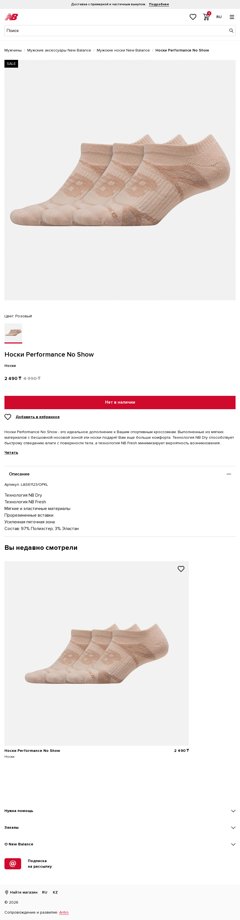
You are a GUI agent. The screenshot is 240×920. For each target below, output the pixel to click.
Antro (64, 912)
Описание (19, 474)
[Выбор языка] (219, 17)
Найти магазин (21, 892)
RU (44, 892)
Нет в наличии (120, 402)
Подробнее (159, 4)
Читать (11, 452)
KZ (55, 892)
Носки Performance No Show (32, 750)
